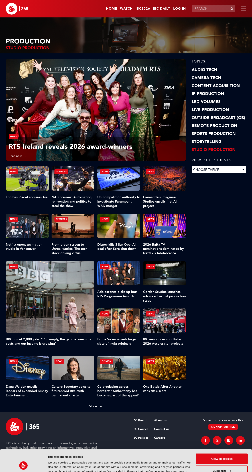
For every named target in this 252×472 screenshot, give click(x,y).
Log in (179, 9)
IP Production (208, 93)
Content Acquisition (216, 85)
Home (111, 9)
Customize (222, 449)
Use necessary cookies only (222, 461)
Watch (126, 9)
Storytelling (206, 141)
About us (160, 420)
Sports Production (214, 133)
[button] (243, 9)
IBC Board (140, 420)
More (93, 406)
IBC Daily (161, 9)
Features (61, 171)
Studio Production (213, 149)
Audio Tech (204, 69)
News (13, 136)
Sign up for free (223, 427)
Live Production (210, 109)
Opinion (106, 361)
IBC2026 (143, 9)
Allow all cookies (222, 438)
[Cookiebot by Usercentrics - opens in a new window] (23, 465)
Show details (56, 464)
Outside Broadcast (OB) (218, 117)
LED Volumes (206, 101)
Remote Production (214, 125)
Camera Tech (206, 77)
